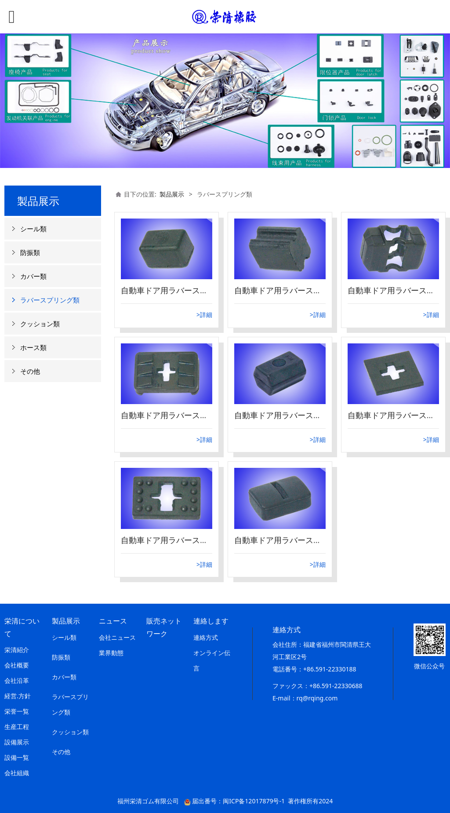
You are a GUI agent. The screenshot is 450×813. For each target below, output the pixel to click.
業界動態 (111, 653)
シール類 (33, 228)
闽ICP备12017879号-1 (254, 801)
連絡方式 (205, 637)
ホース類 (33, 347)
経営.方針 (17, 696)
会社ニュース (117, 637)
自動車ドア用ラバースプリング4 (291, 415)
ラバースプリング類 (50, 299)
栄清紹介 (16, 649)
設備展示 (16, 742)
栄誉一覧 (16, 711)
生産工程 (16, 726)
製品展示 (172, 194)
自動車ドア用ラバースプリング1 (291, 540)
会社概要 (16, 665)
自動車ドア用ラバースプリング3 (178, 540)
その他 (30, 371)
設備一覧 (16, 757)
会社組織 (16, 773)
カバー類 (33, 276)
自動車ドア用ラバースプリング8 (178, 290)
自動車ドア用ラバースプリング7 (291, 290)
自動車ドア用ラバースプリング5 (178, 415)
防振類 (30, 252)
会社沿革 (16, 680)
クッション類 (40, 323)
